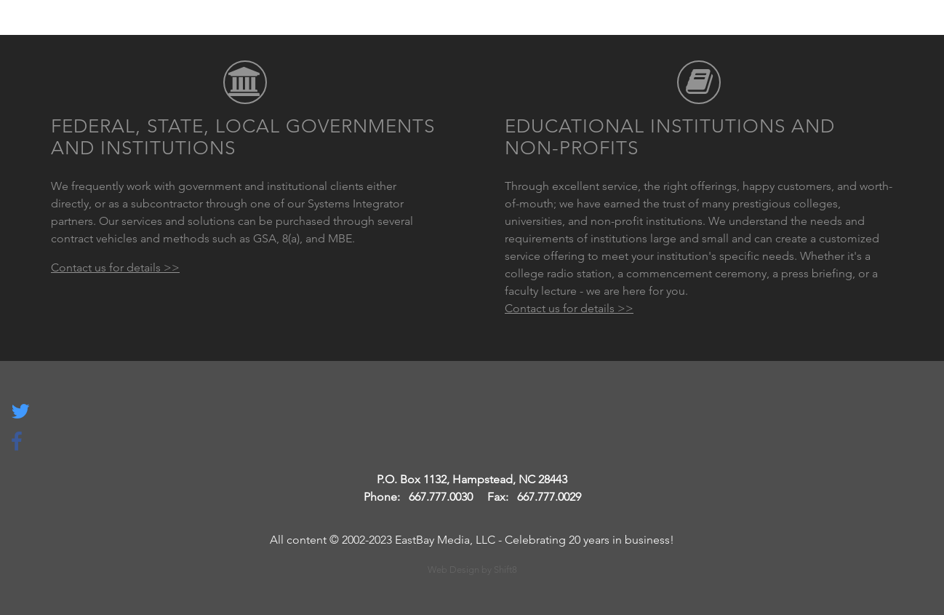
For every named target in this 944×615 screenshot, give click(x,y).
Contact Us (850, 29)
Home (532, 29)
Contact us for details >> (115, 267)
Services (603, 29)
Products (687, 29)
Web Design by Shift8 (472, 569)
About (765, 29)
